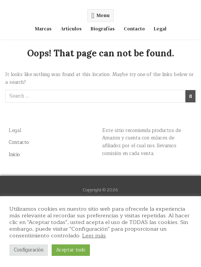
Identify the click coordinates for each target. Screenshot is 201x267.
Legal (160, 29)
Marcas (43, 29)
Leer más (94, 235)
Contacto (134, 29)
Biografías (103, 29)
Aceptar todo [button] (70, 250)
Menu (103, 15)
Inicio (14, 155)
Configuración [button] (28, 250)
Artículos (71, 29)
